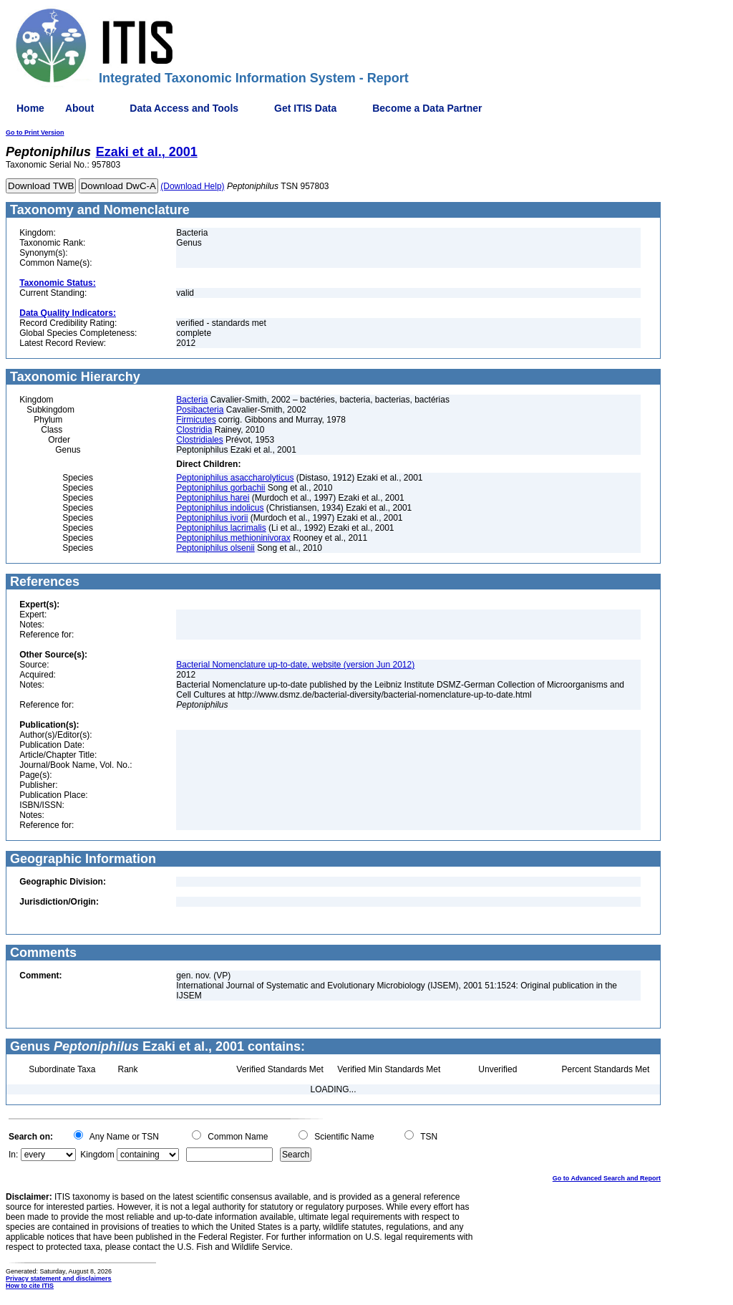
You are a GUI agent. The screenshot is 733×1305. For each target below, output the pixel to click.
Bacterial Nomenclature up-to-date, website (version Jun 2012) (295, 665)
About (79, 108)
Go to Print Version (35, 132)
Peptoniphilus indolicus (219, 508)
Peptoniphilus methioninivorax (233, 538)
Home (30, 108)
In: (13, 1155)
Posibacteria (199, 410)
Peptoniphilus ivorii (212, 518)
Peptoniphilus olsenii (215, 548)
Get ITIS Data (305, 108)
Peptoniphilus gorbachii (220, 488)
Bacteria (192, 400)
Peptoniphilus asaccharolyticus (234, 478)
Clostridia (194, 430)
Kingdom (97, 1155)
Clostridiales (199, 440)
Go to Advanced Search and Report (607, 1178)
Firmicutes (195, 420)
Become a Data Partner (427, 108)
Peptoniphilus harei (212, 498)
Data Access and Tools (184, 108)
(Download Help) (192, 186)
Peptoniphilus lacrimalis (221, 528)
